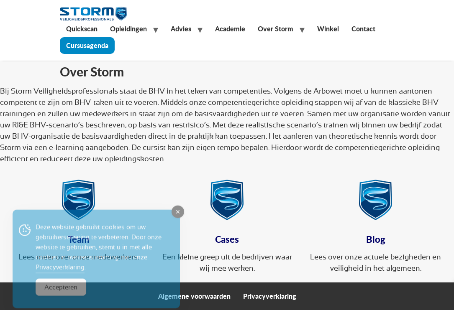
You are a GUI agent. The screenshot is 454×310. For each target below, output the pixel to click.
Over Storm (275, 28)
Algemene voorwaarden (194, 296)
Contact (363, 28)
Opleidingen (128, 28)
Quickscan (81, 28)
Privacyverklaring (269, 296)
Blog (375, 239)
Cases (227, 239)
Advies (181, 28)
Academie (230, 28)
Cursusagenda (87, 45)
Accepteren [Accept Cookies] (60, 292)
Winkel (328, 28)
